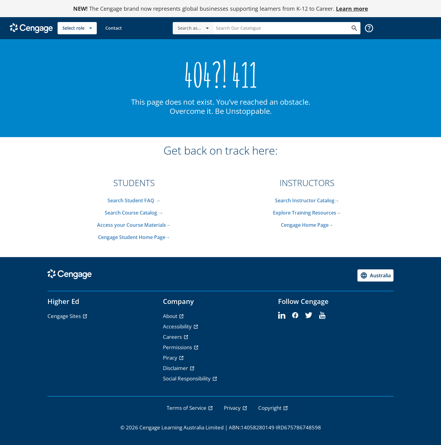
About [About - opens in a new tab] (171, 316)
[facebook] (295, 315)
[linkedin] (281, 315)
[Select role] (77, 28)
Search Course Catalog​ (131, 212)
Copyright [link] (270, 407)
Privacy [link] (233, 407)
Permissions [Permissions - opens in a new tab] (178, 347)
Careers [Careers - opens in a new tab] (173, 336)
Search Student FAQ (131, 200)
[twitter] (308, 315)
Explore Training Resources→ (307, 212)
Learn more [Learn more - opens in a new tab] (352, 8)
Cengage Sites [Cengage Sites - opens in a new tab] (64, 316)
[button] (369, 28)
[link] (114, 28)
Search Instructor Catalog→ (307, 200)
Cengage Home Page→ (307, 225)
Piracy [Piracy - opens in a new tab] (171, 357)
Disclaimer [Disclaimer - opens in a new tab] (176, 368)
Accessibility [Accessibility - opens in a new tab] (178, 326)
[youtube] (322, 315)
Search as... (194, 28)
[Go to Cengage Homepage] (31, 28)
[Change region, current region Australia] (375, 275)
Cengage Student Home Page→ (134, 237)
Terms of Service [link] (187, 407)
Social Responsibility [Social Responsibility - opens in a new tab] (187, 378)
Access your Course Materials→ (134, 225)
